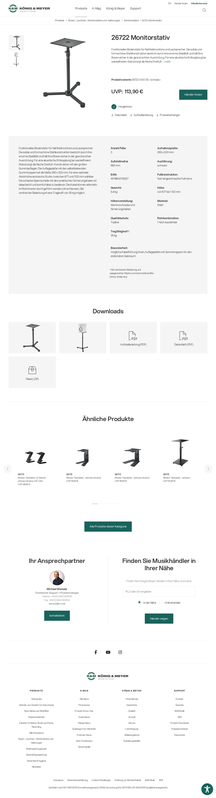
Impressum (58, 780)
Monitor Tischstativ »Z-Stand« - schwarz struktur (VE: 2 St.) (32, 479)
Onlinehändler (170, 603)
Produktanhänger (168, 115)
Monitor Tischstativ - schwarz (176, 477)
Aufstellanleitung (141, 115)
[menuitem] (81, 8)
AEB (161, 780)
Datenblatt (119, 115)
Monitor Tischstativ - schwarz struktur (83, 477)
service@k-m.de (57, 603)
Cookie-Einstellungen (101, 780)
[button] (95, 503)
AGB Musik (150, 780)
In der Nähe (147, 603)
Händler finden (181, 3)
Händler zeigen (159, 618)
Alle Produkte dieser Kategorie (108, 526)
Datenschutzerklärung (77, 780)
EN (169, 3)
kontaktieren (57, 615)
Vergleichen (125, 106)
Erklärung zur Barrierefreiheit (128, 780)
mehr (168, 61)
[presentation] (8, 469)
